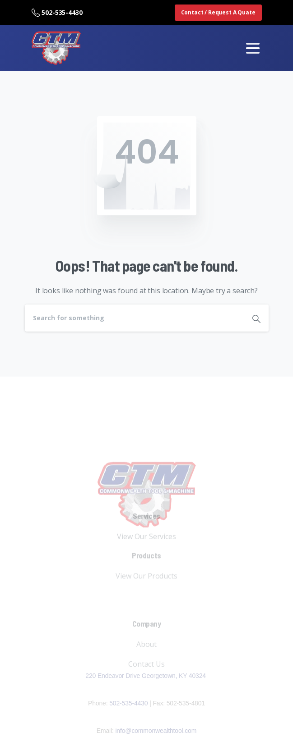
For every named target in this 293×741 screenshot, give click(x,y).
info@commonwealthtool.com (155, 730)
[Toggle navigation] (253, 48)
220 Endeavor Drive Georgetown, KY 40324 (146, 675)
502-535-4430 (57, 12)
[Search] (134, 318)
